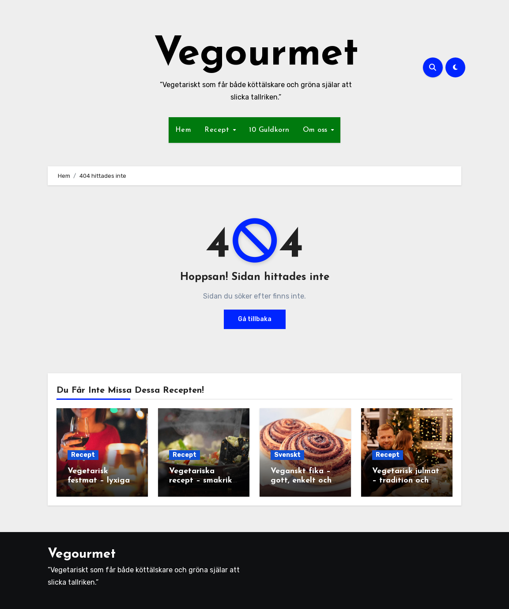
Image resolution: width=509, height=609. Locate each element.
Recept (218, 130)
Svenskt (287, 455)
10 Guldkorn (269, 130)
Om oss (316, 130)
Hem (183, 130)
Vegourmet (256, 54)
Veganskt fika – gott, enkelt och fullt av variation (303, 480)
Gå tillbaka (254, 319)
